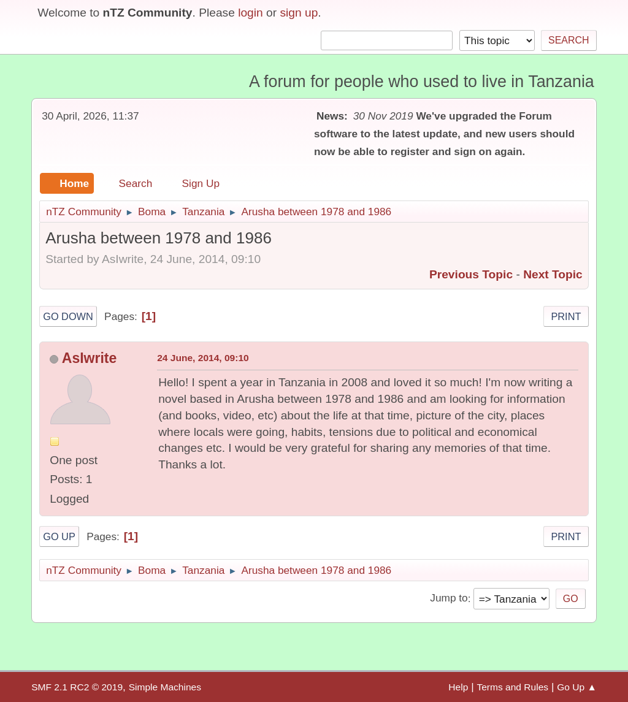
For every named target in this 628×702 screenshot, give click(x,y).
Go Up (59, 536)
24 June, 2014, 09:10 (203, 358)
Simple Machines (165, 687)
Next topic (553, 274)
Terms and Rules (512, 687)
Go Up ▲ (577, 687)
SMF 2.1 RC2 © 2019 (77, 687)
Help (458, 687)
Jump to (448, 598)
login (250, 12)
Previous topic (471, 274)
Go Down (68, 316)
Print (566, 316)
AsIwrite (89, 358)
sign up (299, 12)
